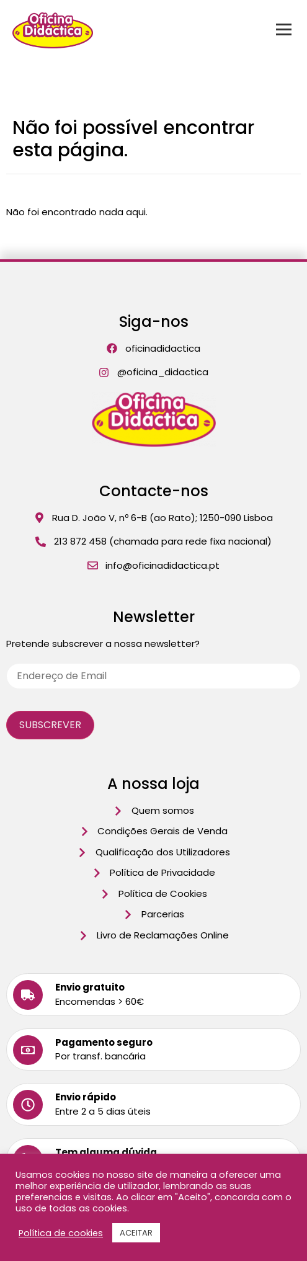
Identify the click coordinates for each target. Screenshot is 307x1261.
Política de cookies (61, 1233)
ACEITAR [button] (136, 1233)
